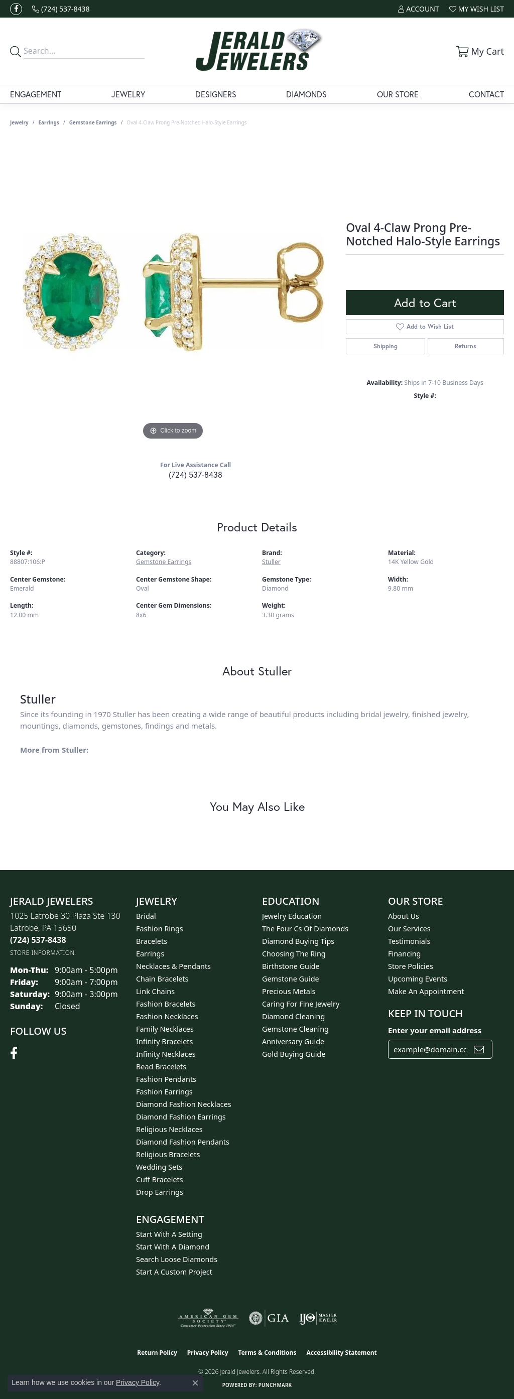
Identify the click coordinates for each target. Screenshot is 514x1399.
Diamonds (306, 94)
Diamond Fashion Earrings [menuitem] (181, 1117)
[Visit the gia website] (269, 1318)
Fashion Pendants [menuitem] (166, 1079)
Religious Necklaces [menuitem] (169, 1129)
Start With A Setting (169, 1234)
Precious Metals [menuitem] (288, 991)
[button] (418, 9)
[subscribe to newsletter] (479, 1049)
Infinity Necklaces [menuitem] (166, 1054)
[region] (173, 292)
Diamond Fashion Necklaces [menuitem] (183, 1104)
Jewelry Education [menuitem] (292, 916)
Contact (486, 94)
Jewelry (128, 94)
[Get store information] (42, 952)
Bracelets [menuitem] (151, 941)
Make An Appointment (426, 991)
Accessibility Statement (341, 1352)
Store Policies (410, 966)
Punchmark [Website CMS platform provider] (275, 1384)
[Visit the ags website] (208, 1318)
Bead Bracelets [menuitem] (161, 1066)
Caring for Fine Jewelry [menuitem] (300, 1004)
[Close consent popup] (195, 1383)
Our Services (409, 928)
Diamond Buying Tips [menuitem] (298, 941)
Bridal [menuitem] (146, 916)
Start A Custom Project (174, 1272)
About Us (403, 916)
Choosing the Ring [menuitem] (294, 953)
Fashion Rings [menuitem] (159, 928)
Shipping (385, 346)
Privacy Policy (207, 1352)
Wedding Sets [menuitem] (159, 1167)
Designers (215, 94)
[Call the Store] (38, 939)
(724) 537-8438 (195, 474)
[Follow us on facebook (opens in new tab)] (16, 9)
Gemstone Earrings (93, 122)
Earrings (49, 122)
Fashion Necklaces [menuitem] (167, 1016)
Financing (404, 953)
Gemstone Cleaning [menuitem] (295, 1029)
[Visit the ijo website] (318, 1318)
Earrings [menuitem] (150, 953)
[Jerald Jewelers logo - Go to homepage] (257, 51)
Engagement (35, 94)
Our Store (398, 94)
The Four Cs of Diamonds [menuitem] (305, 928)
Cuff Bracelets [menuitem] (159, 1179)
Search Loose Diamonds (176, 1259)
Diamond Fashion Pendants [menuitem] (182, 1142)
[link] (61, 9)
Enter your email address (434, 1030)
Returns (465, 346)
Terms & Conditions (267, 1352)
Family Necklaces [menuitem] (165, 1029)
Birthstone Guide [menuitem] (291, 966)
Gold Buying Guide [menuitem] (293, 1054)
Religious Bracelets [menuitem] (168, 1154)
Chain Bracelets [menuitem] (162, 979)
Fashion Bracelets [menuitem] (165, 1004)
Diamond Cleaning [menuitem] (293, 1016)
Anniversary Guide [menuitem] (293, 1041)
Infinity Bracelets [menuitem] (164, 1041)
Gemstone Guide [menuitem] (290, 979)
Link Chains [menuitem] (155, 991)
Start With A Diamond (172, 1246)
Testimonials (409, 941)
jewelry (19, 122)
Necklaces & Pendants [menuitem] (173, 966)
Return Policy (157, 1352)
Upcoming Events (417, 979)
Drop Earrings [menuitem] (159, 1192)
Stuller (271, 561)
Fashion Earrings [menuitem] (164, 1091)
